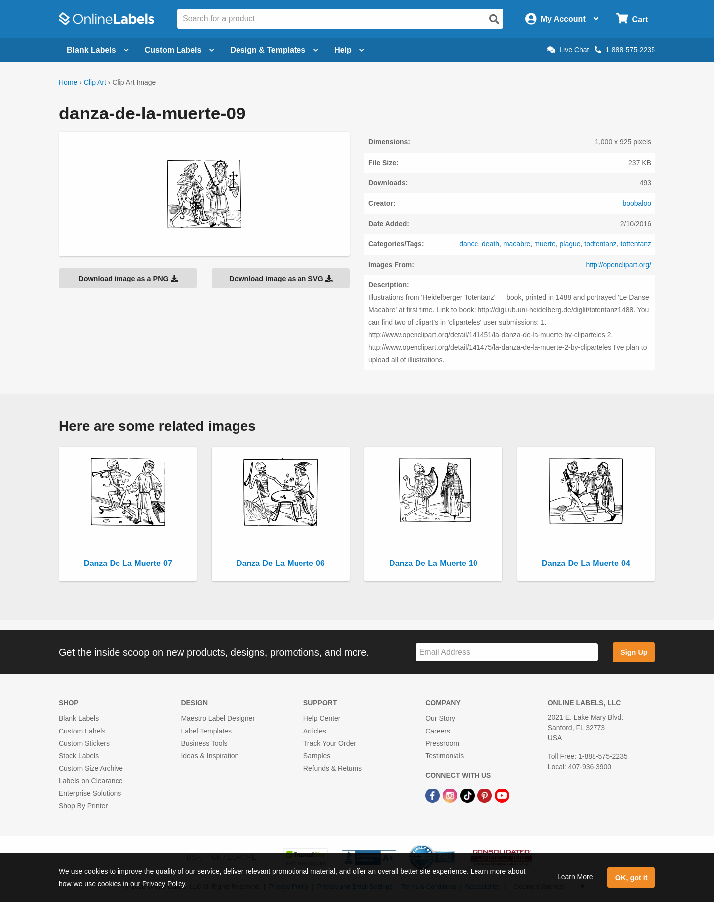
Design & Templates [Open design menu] (274, 50)
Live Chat (568, 49)
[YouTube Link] (502, 795)
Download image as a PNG (128, 278)
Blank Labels (79, 718)
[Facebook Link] (433, 795)
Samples (316, 756)
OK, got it (631, 878)
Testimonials (444, 756)
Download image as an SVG (280, 278)
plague (570, 244)
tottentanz (636, 244)
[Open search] (494, 19)
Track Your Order (329, 743)
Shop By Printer (83, 806)
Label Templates (206, 731)
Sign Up (633, 652)
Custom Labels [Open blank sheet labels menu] (180, 50)
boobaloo (636, 203)
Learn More (575, 877)
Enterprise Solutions (90, 793)
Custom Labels (82, 731)
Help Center (322, 718)
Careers (437, 731)
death (490, 244)
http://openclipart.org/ (618, 265)
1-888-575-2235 (625, 50)
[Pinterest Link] (485, 795)
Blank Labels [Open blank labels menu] (98, 50)
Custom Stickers (84, 743)
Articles (314, 731)
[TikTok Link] (468, 795)
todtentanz (600, 244)
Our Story (440, 718)
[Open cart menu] (632, 19)
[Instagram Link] (451, 795)
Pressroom (442, 743)
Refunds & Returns (332, 768)
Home (68, 82)
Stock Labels (79, 756)
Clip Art (95, 82)
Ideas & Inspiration (209, 756)
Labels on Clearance (90, 781)
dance (468, 244)
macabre (516, 244)
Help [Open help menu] (349, 50)
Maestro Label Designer (218, 718)
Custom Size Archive (91, 768)
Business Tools (204, 743)
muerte (545, 244)
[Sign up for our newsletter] (507, 652)
